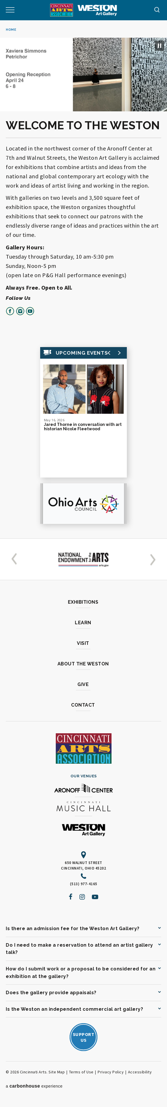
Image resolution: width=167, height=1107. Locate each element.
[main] (83, 279)
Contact (83, 705)
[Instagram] (82, 897)
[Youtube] (95, 897)
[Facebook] (71, 897)
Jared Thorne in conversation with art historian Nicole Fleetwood (83, 426)
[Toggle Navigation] (10, 10)
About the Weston (83, 664)
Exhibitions (83, 602)
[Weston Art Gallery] (97, 10)
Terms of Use (81, 1072)
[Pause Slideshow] (159, 46)
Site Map (57, 1072)
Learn (83, 622)
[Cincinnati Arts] (61, 10)
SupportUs (83, 1037)
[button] (15, 559)
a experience (34, 1086)
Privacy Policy (111, 1072)
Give (83, 684)
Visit (83, 643)
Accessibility (140, 1072)
